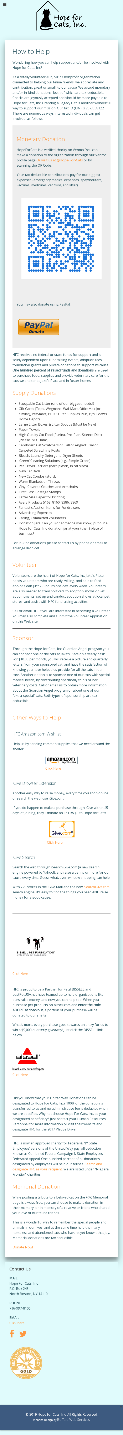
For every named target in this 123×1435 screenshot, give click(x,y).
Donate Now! (22, 1247)
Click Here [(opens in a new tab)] (20, 973)
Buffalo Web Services (73, 1419)
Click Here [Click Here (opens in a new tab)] (55, 842)
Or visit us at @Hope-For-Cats (59, 160)
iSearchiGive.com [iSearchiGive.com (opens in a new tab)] (96, 887)
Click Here (53, 768)
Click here (17, 1323)
